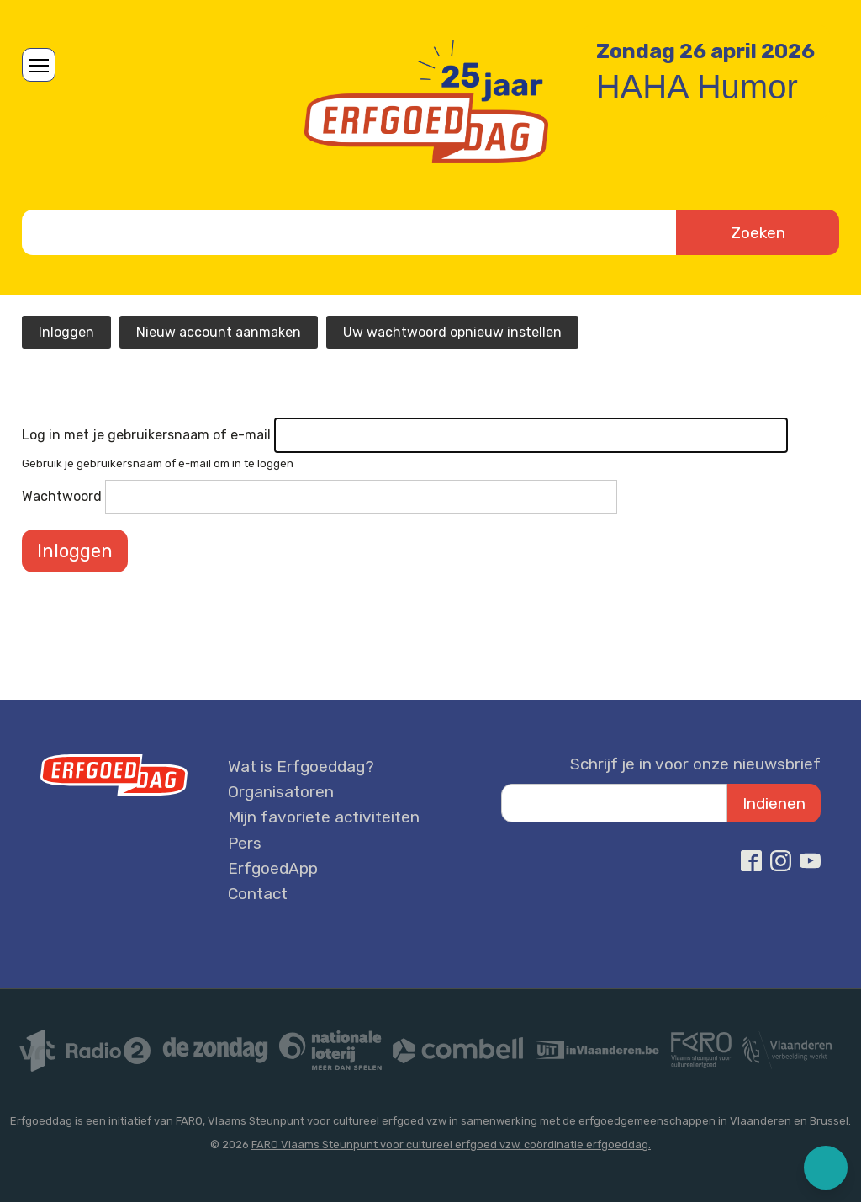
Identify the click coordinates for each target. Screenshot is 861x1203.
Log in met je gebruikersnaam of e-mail (146, 435)
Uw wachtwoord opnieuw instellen (452, 332)
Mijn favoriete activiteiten (324, 817)
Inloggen (66, 332)
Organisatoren (281, 791)
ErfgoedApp (273, 868)
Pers (244, 843)
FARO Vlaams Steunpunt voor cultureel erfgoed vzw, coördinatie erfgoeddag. (451, 1144)
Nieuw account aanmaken (218, 332)
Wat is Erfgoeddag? (301, 766)
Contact (258, 893)
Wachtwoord (62, 496)
